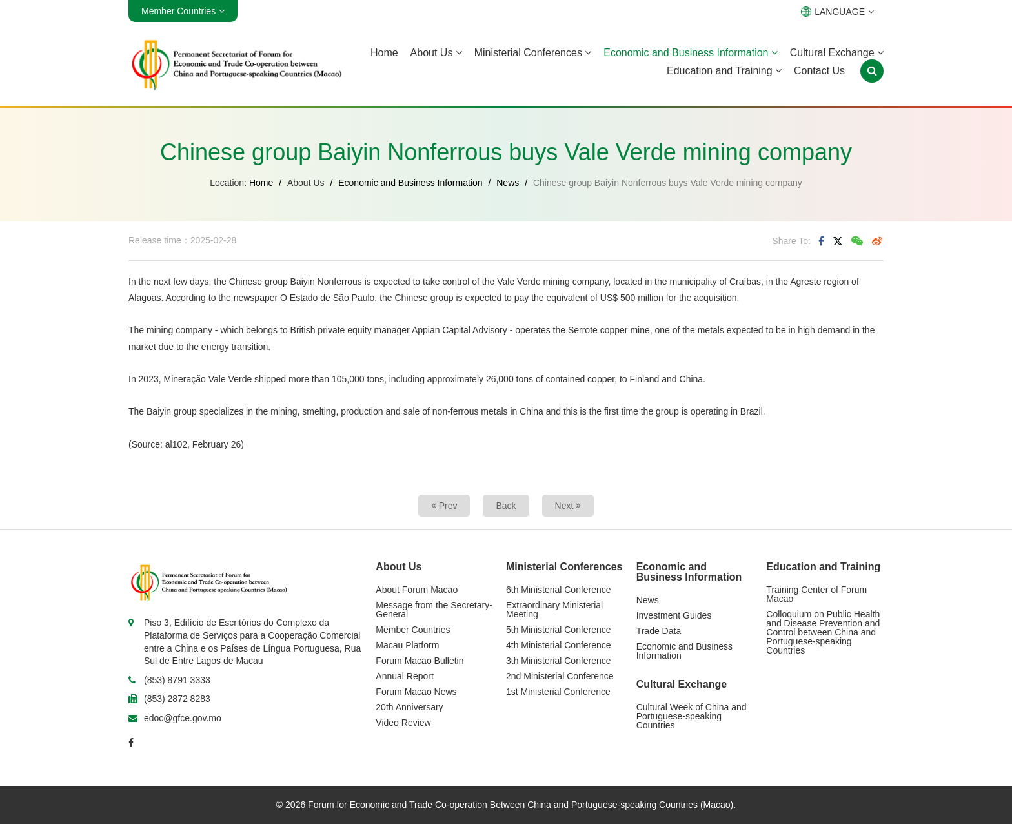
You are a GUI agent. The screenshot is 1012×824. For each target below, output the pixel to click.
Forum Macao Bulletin (419, 660)
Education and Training (724, 70)
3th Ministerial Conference (558, 660)
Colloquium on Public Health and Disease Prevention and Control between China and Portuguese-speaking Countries (823, 632)
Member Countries (413, 629)
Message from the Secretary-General (434, 609)
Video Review (403, 722)
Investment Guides (674, 615)
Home (384, 52)
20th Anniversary (409, 707)
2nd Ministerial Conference (560, 676)
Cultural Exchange (837, 52)
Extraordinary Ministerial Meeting (554, 609)
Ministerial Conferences (533, 52)
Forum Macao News (416, 691)
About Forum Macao (417, 589)
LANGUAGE (837, 11)
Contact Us (819, 70)
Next (568, 505)
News (507, 183)
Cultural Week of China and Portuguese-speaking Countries (691, 716)
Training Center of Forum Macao (816, 594)
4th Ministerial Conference (558, 645)
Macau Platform (407, 645)
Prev (444, 505)
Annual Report (405, 676)
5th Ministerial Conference (558, 629)
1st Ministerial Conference (558, 691)
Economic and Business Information (690, 52)
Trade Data (659, 631)
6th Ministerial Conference (558, 589)
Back (506, 505)
